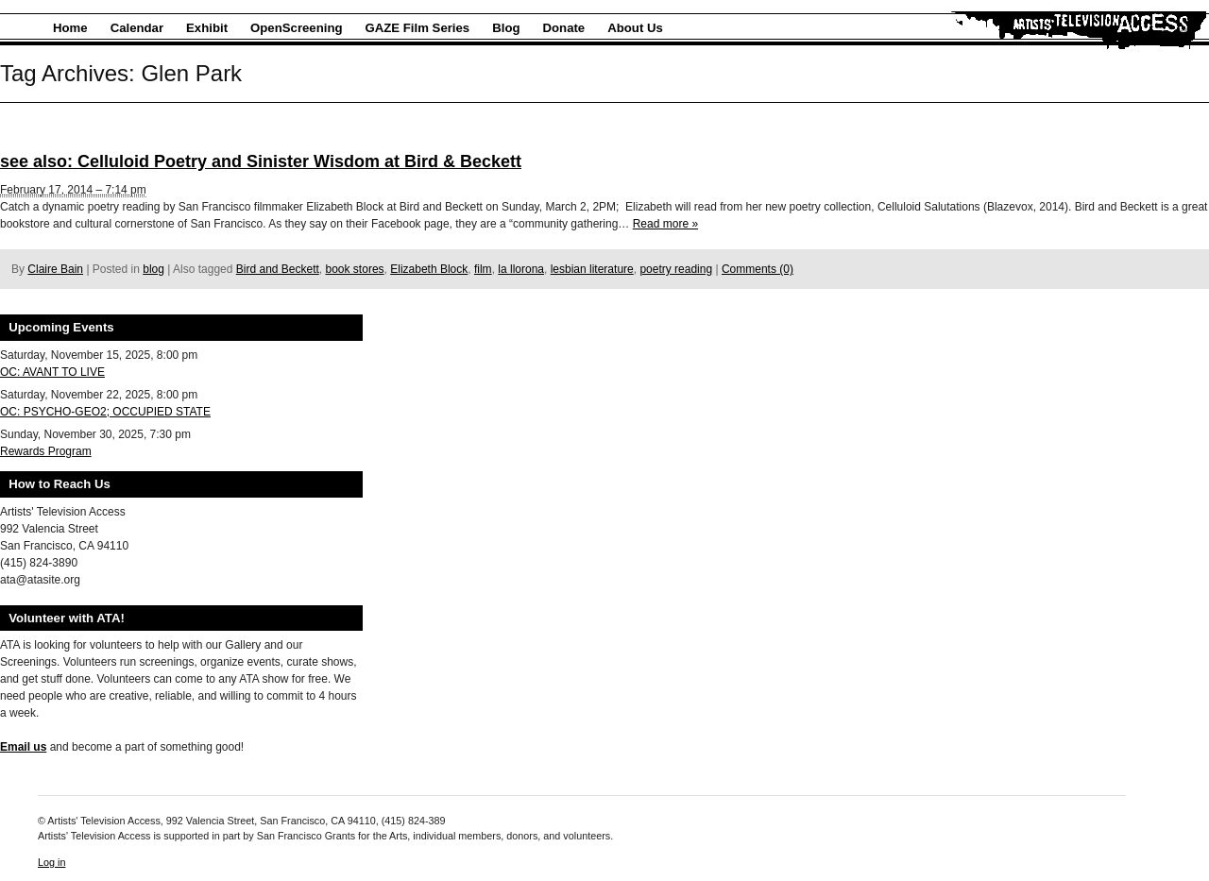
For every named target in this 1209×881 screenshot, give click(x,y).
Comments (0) (757, 269)
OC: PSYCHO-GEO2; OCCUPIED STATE (105, 411)
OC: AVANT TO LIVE (52, 372)
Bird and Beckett (277, 269)
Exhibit (207, 28)
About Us (635, 28)
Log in (51, 862)
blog (153, 269)
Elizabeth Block (429, 269)
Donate (564, 28)
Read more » (665, 223)
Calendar (137, 28)
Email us (23, 747)
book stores (355, 269)
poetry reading (675, 269)
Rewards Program (46, 451)
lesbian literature (592, 269)
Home (70, 28)
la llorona (521, 269)
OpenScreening (296, 28)
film (483, 269)
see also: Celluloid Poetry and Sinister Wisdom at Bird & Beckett (260, 161)
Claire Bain (55, 269)
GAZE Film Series (418, 28)
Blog (505, 28)
